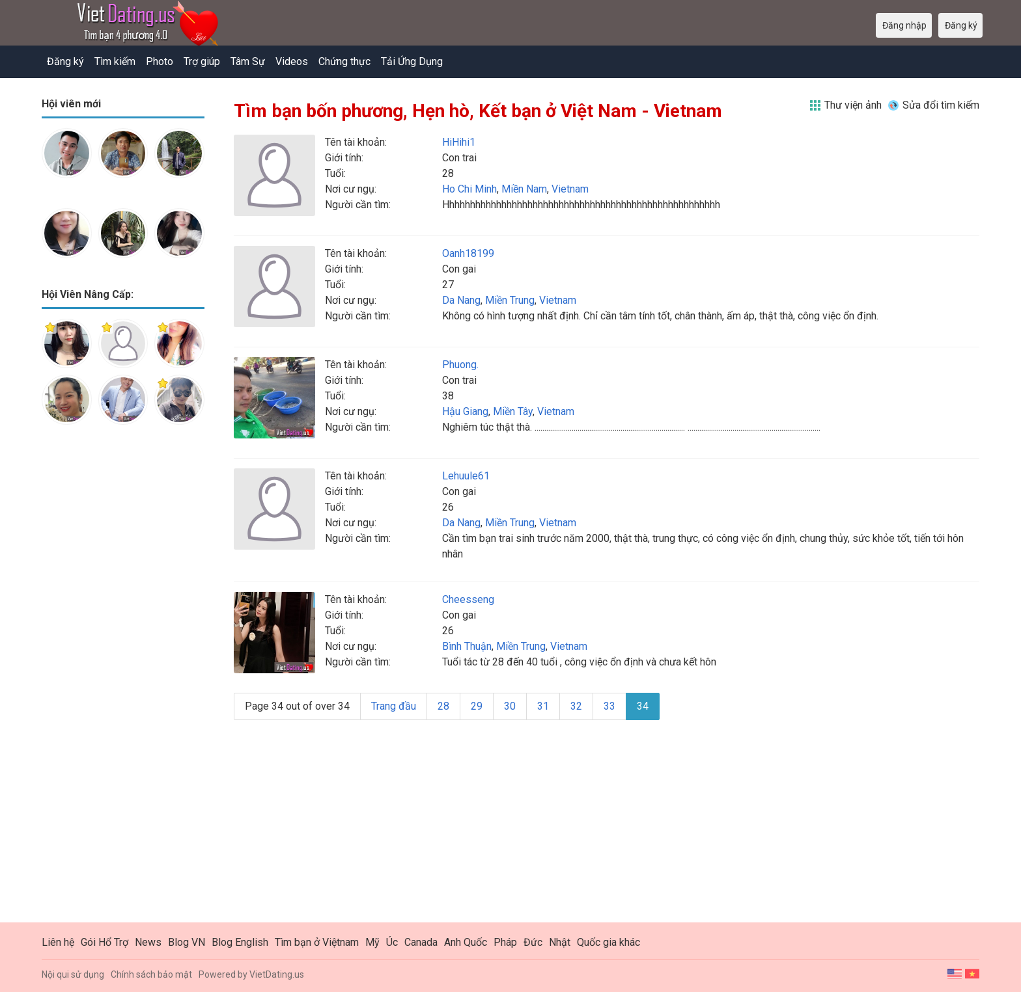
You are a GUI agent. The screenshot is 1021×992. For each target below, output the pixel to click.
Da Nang (461, 300)
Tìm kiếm (114, 61)
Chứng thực (344, 61)
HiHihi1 (458, 142)
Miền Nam (524, 189)
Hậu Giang (465, 411)
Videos (291, 61)
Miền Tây (513, 411)
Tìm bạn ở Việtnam (317, 942)
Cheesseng (468, 599)
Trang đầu (393, 706)
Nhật (559, 942)
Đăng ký (65, 61)
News (148, 942)
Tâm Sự (248, 61)
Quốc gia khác (608, 942)
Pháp (505, 942)
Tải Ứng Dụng (412, 61)
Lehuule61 (466, 476)
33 (609, 706)
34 (643, 706)
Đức (533, 942)
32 (576, 706)
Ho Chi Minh (469, 189)
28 (443, 706)
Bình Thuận (467, 646)
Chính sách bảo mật (151, 974)
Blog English (240, 942)
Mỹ (372, 942)
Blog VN (186, 942)
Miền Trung (510, 300)
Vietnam (570, 189)
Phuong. (460, 364)
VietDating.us (276, 974)
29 (477, 706)
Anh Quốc (465, 942)
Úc (392, 942)
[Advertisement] (123, 640)
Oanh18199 (468, 253)
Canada (421, 942)
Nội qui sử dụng (73, 974)
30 (510, 706)
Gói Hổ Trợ (104, 942)
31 (543, 706)
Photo (159, 61)
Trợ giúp (202, 61)
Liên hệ (58, 942)
